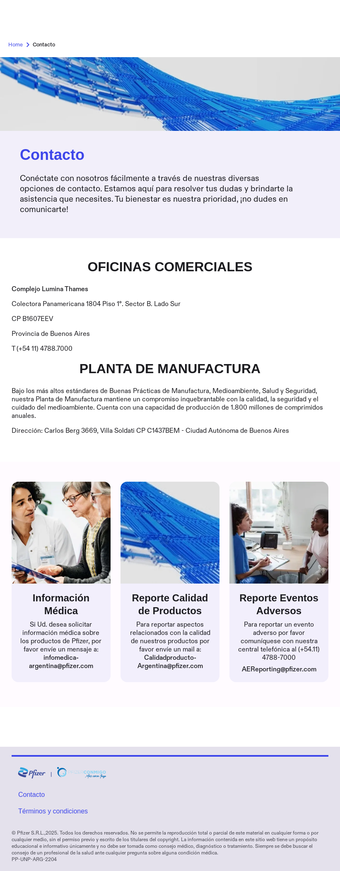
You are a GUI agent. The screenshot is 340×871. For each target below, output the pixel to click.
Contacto (31, 794)
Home (20, 44)
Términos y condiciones (53, 811)
